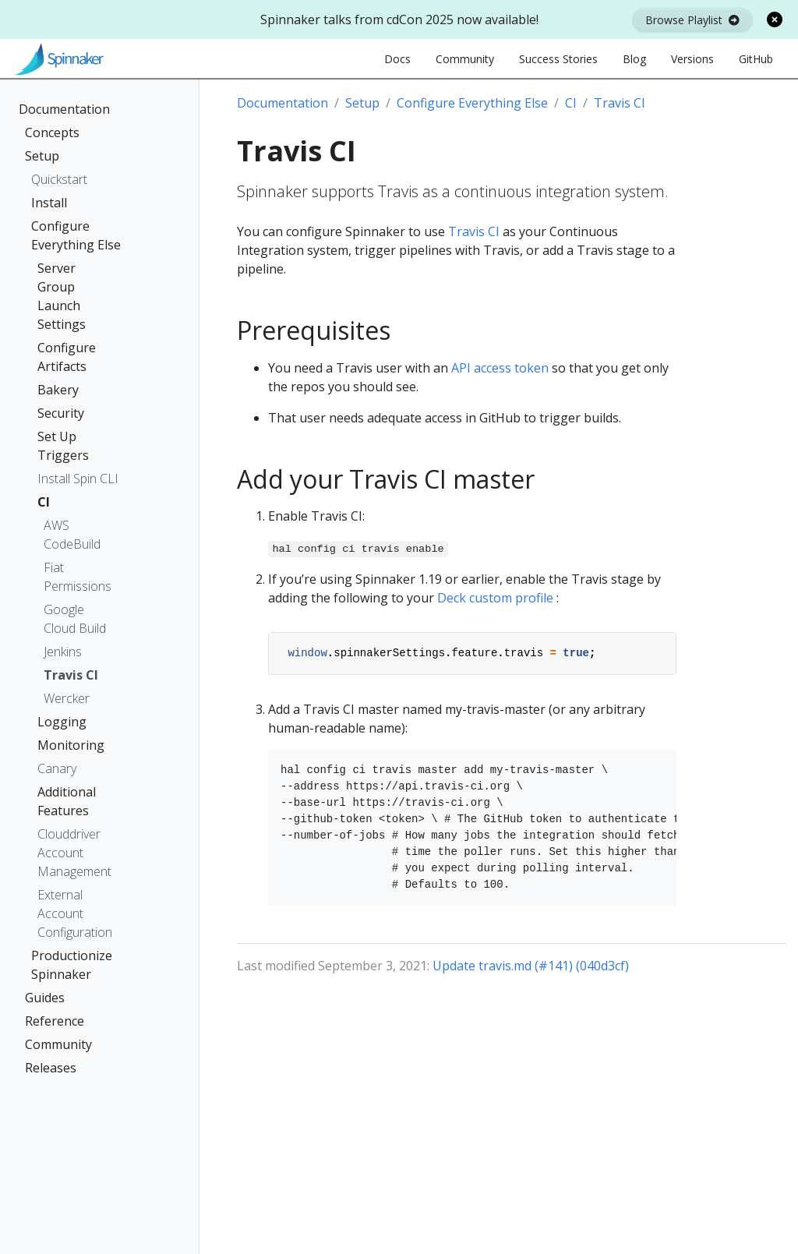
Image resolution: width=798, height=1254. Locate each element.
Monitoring (70, 745)
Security (60, 413)
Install (49, 202)
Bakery (58, 389)
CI (43, 501)
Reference (54, 1021)
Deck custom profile (495, 597)
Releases (50, 1067)
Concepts (52, 132)
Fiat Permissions (77, 577)
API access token (500, 367)
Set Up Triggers (63, 446)
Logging (62, 721)
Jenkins (63, 651)
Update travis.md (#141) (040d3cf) (531, 965)
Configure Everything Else (76, 235)
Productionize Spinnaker (71, 965)
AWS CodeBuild (72, 535)
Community (58, 1044)
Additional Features (66, 801)
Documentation (64, 109)
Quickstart (59, 179)
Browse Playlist (692, 19)
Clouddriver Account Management (74, 852)
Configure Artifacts (66, 357)
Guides (45, 997)
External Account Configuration (74, 913)
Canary (56, 768)
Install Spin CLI (77, 478)
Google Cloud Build (75, 619)
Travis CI (71, 675)
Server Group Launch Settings (61, 296)
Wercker (67, 698)
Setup (42, 155)
